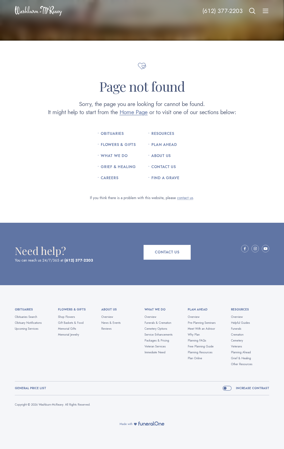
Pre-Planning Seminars (202, 323)
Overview (107, 317)
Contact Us (163, 167)
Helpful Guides (240, 323)
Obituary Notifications (28, 323)
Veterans (236, 346)
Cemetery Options (155, 329)
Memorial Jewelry (68, 334)
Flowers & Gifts (118, 144)
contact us (185, 198)
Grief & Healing (118, 167)
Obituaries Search (26, 317)
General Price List (30, 388)
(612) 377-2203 (222, 11)
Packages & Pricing (156, 340)
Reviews (106, 329)
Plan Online (195, 358)
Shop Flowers (66, 317)
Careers (109, 178)
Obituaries (112, 133)
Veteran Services (155, 346)
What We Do (114, 155)
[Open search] (252, 11)
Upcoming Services (26, 329)
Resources (162, 133)
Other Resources (241, 364)
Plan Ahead (164, 144)
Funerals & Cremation (157, 323)
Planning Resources (200, 352)
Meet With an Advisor (201, 329)
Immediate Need (154, 352)
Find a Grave (165, 178)
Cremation (237, 334)
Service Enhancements (158, 334)
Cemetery (237, 340)
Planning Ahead (241, 352)
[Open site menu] (265, 11)
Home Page (134, 112)
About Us (161, 155)
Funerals (236, 329)
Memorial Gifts (67, 329)
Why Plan (194, 334)
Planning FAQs (197, 340)
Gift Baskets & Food (71, 323)
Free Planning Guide (201, 346)
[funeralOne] (151, 423)
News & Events (111, 323)
